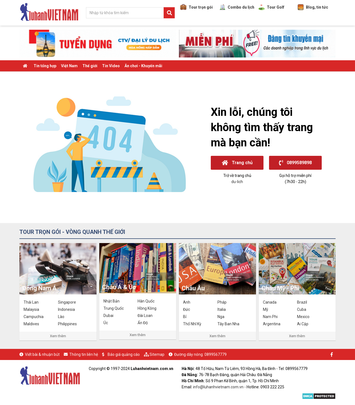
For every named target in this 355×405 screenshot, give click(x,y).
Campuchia (34, 316)
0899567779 (215, 354)
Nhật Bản (111, 301)
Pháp (222, 302)
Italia (221, 309)
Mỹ (265, 309)
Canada (270, 302)
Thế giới (89, 66)
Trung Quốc (113, 308)
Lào (61, 316)
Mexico (303, 316)
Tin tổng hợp (45, 66)
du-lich (237, 181)
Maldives (31, 324)
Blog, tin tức (313, 7)
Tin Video (111, 66)
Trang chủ (237, 163)
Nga (220, 316)
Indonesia (66, 309)
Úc (105, 323)
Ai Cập (302, 324)
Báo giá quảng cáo (124, 354)
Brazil (302, 302)
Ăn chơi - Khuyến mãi (143, 66)
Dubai (108, 315)
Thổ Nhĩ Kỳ (192, 324)
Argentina (271, 324)
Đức (186, 309)
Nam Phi (270, 316)
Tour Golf (271, 7)
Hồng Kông (147, 308)
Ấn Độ (143, 323)
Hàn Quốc (146, 301)
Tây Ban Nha (228, 324)
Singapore (67, 302)
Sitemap (156, 354)
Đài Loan (145, 315)
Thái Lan (31, 302)
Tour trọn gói (196, 7)
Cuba (301, 309)
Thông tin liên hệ (83, 354)
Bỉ (184, 316)
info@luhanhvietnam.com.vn (218, 387)
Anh (186, 302)
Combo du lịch (236, 7)
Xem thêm (58, 336)
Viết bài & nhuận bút (42, 354)
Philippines (67, 324)
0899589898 (295, 163)
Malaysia (31, 309)
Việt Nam (69, 66)
